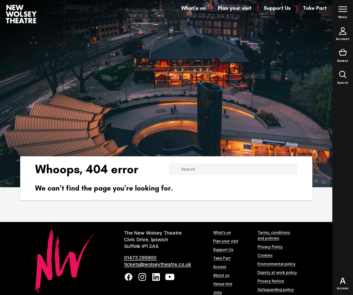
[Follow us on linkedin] (156, 277)
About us (221, 275)
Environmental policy (277, 263)
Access (219, 266)
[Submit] (174, 169)
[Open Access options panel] (342, 283)
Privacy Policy (270, 246)
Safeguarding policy (276, 289)
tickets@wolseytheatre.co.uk (157, 264)
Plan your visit (235, 8)
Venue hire (222, 283)
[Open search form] (342, 77)
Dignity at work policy (277, 272)
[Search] (239, 169)
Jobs (217, 292)
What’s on (193, 8)
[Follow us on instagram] (142, 276)
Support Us (277, 8)
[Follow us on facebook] (128, 276)
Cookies (265, 255)
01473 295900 (140, 258)
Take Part (315, 8)
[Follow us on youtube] (169, 276)
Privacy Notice (271, 281)
